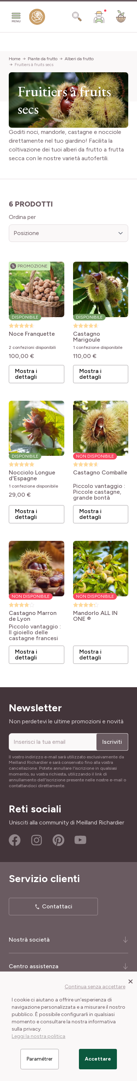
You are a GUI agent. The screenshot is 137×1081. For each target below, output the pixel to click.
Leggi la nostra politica (38, 1036)
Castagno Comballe (100, 473)
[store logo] (37, 18)
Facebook (14, 840)
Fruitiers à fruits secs (34, 64)
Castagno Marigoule (86, 337)
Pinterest (58, 840)
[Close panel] (130, 981)
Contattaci (57, 906)
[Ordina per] (68, 233)
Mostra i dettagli (26, 374)
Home (14, 58)
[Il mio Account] (99, 16)
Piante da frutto (42, 58)
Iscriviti (112, 741)
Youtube (80, 840)
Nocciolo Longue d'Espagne (32, 475)
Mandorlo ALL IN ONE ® (95, 616)
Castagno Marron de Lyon (33, 616)
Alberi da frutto (79, 58)
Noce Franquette (32, 334)
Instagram (36, 840)
